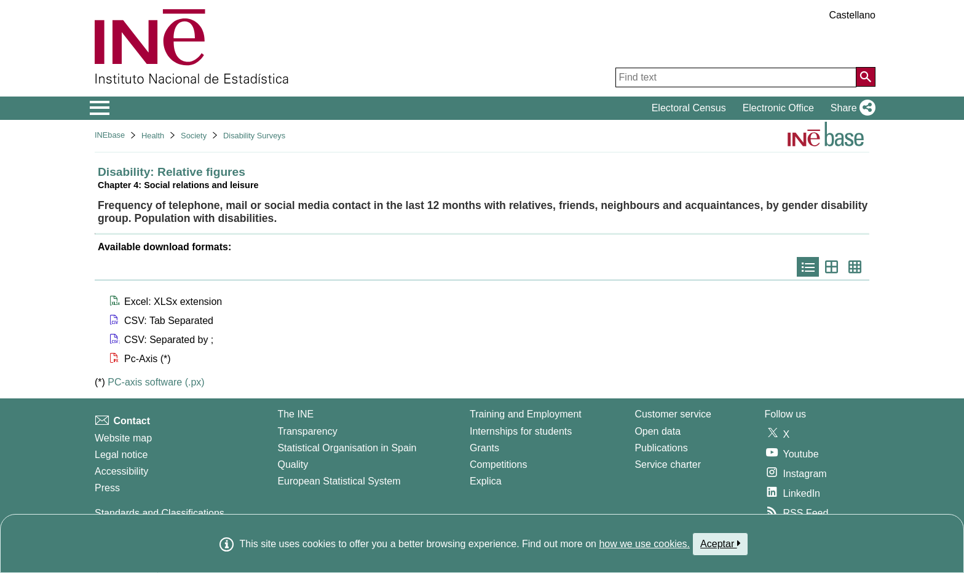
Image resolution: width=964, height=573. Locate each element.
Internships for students (521, 431)
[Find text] (735, 77)
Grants (484, 448)
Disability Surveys (254, 135)
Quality (292, 464)
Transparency (307, 431)
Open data (657, 431)
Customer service (672, 414)
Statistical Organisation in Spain (346, 448)
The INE (295, 414)
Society (194, 135)
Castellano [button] (852, 15)
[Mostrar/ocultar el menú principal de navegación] (100, 108)
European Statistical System (338, 481)
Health (152, 135)
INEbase (110, 135)
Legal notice (121, 454)
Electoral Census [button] (689, 108)
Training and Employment (526, 414)
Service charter (667, 464)
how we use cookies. (644, 544)
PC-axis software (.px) (156, 382)
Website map (123, 438)
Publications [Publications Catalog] (660, 448)
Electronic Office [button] (778, 108)
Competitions (498, 464)
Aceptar (720, 543)
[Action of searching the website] (865, 77)
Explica (486, 481)
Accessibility (121, 471)
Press (107, 488)
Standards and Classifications (159, 513)
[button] (850, 108)
